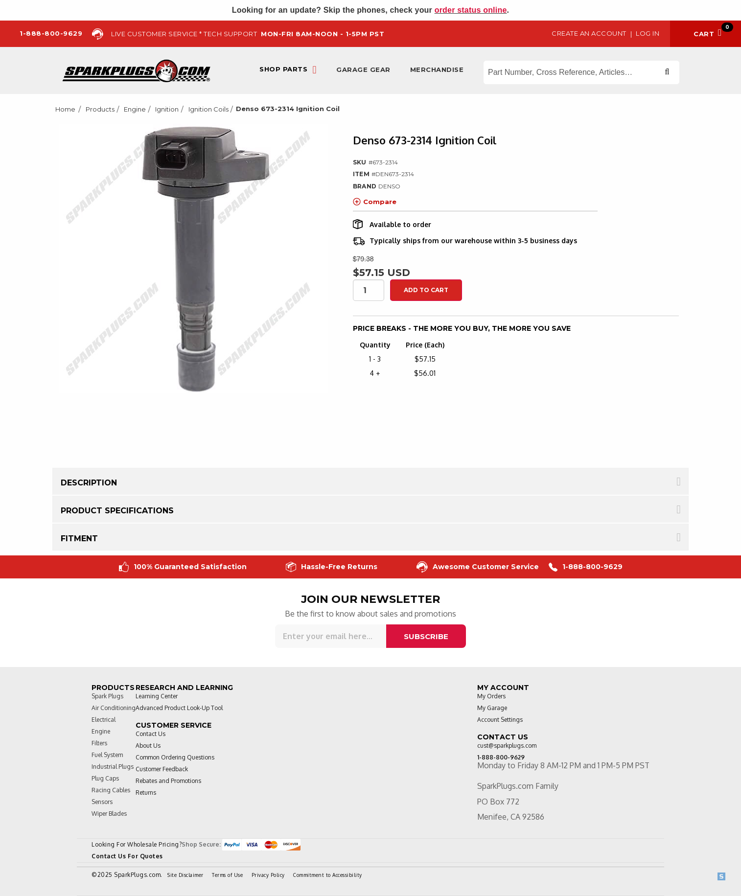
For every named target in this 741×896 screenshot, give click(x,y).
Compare (374, 202)
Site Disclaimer (185, 875)
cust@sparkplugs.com (506, 745)
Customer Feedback (162, 769)
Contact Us (150, 733)
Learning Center (157, 696)
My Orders (491, 696)
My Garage (492, 708)
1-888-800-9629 (586, 567)
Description (89, 482)
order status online (471, 10)
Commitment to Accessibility (327, 875)
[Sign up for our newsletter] (330, 636)
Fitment (79, 538)
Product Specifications (117, 510)
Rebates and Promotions (168, 780)
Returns (146, 792)
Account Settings (500, 719)
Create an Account (589, 33)
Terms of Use (227, 875)
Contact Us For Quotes (127, 856)
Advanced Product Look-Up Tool (179, 708)
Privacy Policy (268, 875)
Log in (647, 33)
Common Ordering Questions (175, 757)
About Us (148, 745)
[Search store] (581, 72)
